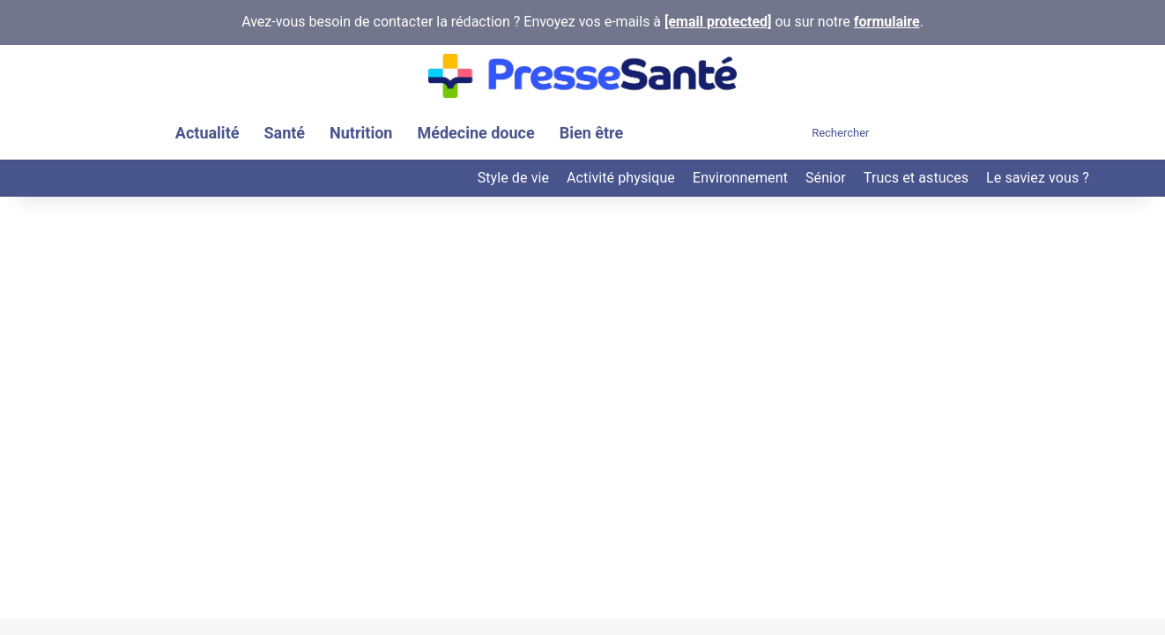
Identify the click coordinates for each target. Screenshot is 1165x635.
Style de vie (513, 177)
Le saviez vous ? (1037, 177)
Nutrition (361, 132)
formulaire (887, 21)
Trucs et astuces (916, 177)
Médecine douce (475, 132)
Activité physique (621, 177)
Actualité (207, 132)
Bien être (592, 132)
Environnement (740, 177)
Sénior (825, 177)
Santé (284, 132)
